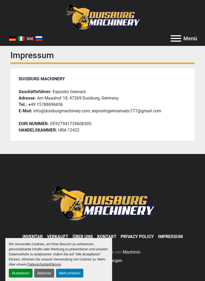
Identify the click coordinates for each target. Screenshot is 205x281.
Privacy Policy (137, 236)
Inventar (32, 236)
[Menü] (176, 38)
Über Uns (83, 236)
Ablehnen (44, 273)
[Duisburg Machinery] (102, 203)
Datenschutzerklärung (44, 264)
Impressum (170, 236)
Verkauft (57, 236)
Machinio (131, 252)
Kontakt (106, 236)
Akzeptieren (21, 273)
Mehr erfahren (69, 273)
